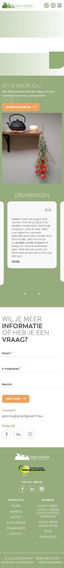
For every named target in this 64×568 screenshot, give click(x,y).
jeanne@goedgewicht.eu (22, 416)
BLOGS (16, 518)
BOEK (48, 532)
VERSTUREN (16, 398)
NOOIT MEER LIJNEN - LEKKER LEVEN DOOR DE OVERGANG (48, 512)
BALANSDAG (47, 538)
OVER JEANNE (16, 524)
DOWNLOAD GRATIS (21, 107)
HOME (16, 507)
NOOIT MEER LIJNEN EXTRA (48, 525)
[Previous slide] (25, 293)
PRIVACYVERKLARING (50, 563)
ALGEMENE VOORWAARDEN (18, 563)
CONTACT (16, 535)
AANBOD (16, 512)
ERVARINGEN (16, 529)
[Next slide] (39, 293)
